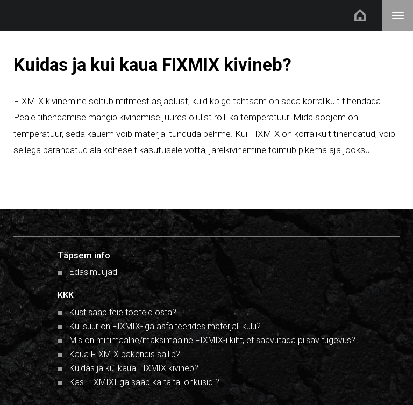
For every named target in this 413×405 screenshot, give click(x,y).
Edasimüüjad (93, 272)
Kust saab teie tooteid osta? (122, 312)
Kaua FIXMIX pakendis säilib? (124, 354)
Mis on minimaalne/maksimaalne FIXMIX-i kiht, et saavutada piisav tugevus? (212, 340)
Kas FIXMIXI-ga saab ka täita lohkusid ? (144, 382)
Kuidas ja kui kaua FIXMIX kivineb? (133, 368)
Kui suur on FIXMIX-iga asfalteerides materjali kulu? (165, 326)
